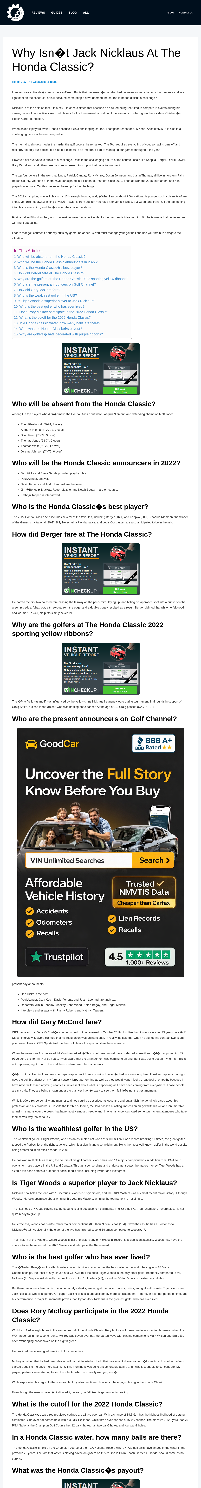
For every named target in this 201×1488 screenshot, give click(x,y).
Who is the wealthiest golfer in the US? (47, 295)
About (171, 13)
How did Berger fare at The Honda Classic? (50, 273)
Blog (72, 12)
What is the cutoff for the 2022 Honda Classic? (55, 318)
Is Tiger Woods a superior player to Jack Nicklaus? (56, 301)
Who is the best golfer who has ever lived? (51, 306)
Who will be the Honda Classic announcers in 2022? (57, 262)
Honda (16, 81)
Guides (56, 12)
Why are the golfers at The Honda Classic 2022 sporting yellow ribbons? (72, 279)
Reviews (38, 12)
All (85, 12)
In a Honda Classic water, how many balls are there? (59, 323)
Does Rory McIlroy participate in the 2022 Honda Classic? (63, 312)
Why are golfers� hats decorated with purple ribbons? (61, 334)
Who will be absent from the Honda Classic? (51, 257)
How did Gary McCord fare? (38, 290)
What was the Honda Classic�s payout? (50, 329)
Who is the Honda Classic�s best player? (49, 268)
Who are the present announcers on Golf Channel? (56, 284)
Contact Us (186, 13)
